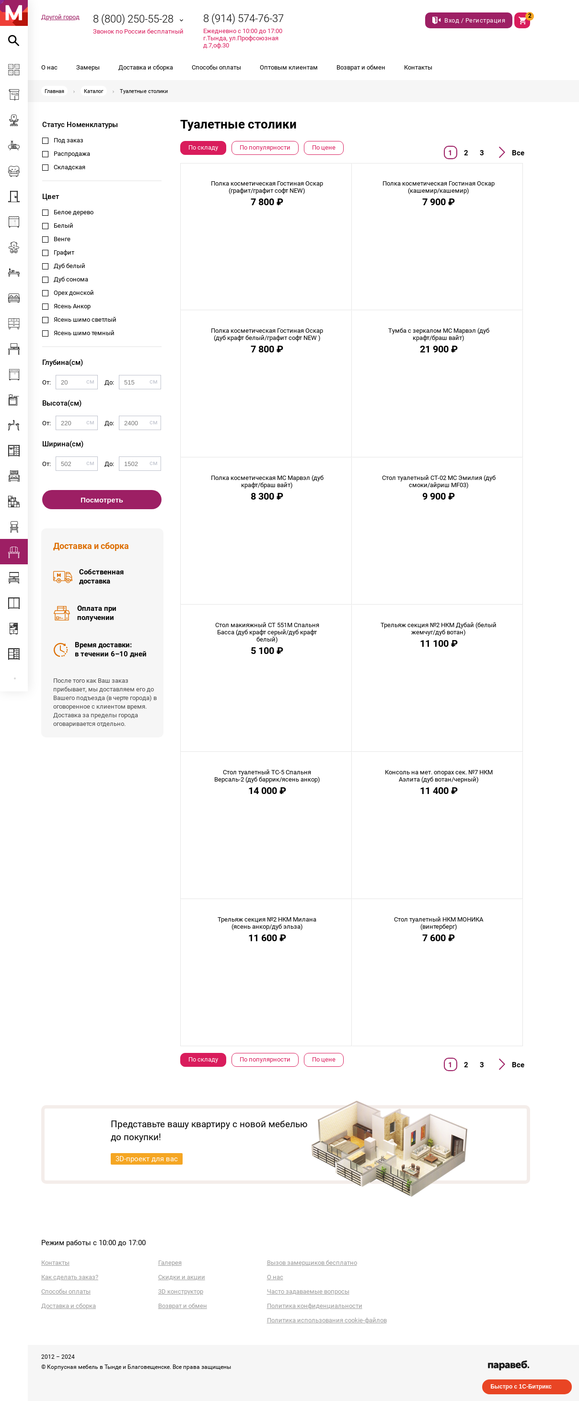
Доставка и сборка (145, 67)
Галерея (170, 1262)
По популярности (265, 147)
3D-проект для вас (147, 1159)
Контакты (418, 67)
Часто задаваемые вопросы (308, 1291)
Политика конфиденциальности (314, 1305)
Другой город (60, 17)
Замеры (88, 67)
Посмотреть (102, 500)
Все (518, 153)
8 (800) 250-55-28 (133, 19)
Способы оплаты (216, 67)
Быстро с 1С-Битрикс (521, 1386)
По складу (203, 147)
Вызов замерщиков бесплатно (312, 1262)
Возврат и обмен (360, 67)
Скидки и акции (181, 1277)
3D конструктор (180, 1291)
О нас (49, 67)
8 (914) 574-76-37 (243, 18)
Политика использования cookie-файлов (327, 1320)
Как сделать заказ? (69, 1277)
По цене (324, 147)
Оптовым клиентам (289, 67)
